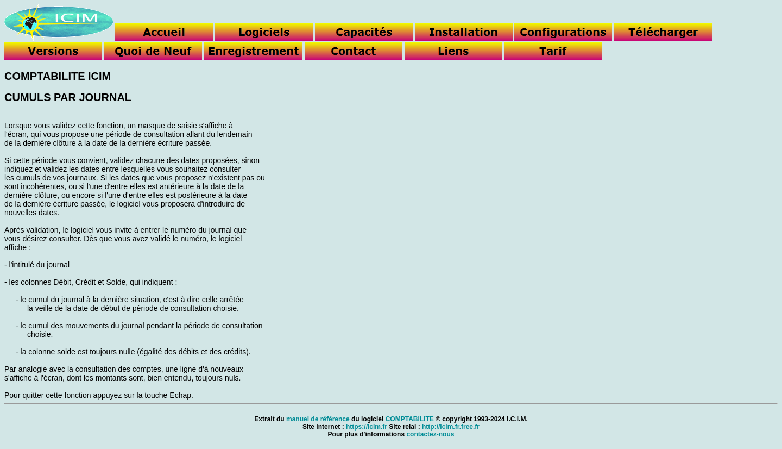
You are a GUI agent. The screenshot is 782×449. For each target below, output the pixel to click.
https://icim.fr (366, 427)
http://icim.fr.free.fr (451, 427)
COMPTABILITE (410, 419)
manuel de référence (318, 419)
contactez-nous (430, 434)
